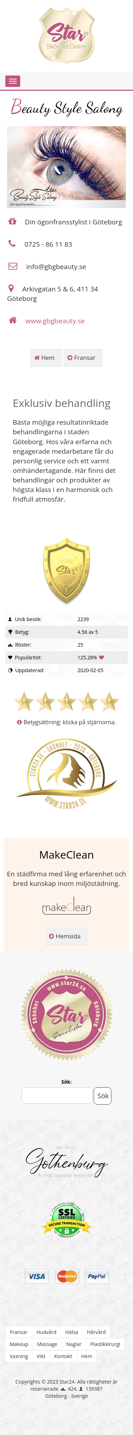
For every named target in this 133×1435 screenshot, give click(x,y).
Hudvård (47, 1332)
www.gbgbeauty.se (55, 320)
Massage (47, 1344)
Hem (44, 357)
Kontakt (63, 1356)
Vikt (41, 1356)
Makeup (19, 1344)
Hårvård (96, 1332)
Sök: (66, 1081)
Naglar (74, 1344)
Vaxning (19, 1356)
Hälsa (71, 1332)
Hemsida (65, 936)
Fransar (81, 357)
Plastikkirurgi (105, 1344)
